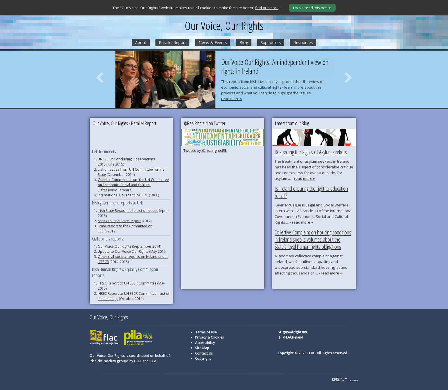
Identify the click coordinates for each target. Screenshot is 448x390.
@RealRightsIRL (293, 332)
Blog (243, 42)
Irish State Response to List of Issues (128, 210)
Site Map (202, 347)
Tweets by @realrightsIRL (205, 150)
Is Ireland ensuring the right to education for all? (311, 192)
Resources (303, 42)
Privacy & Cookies (209, 337)
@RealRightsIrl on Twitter (204, 123)
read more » (231, 98)
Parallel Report (172, 42)
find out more (267, 7)
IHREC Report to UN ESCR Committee (127, 283)
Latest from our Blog (292, 123)
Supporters (271, 42)
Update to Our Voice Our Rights (123, 251)
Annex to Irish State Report (119, 220)
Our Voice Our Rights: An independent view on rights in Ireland (275, 67)
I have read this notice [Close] (312, 7)
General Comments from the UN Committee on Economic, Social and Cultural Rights (133, 184)
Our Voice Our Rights (114, 246)
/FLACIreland (290, 337)
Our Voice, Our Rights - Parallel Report (124, 123)
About (140, 42)
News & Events (213, 42)
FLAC (104, 338)
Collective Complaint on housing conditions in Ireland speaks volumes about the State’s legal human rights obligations (313, 239)
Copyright (203, 358)
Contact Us (204, 353)
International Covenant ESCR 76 (123, 195)
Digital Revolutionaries (345, 379)
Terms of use (206, 332)
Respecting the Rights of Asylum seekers (311, 152)
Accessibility (205, 342)
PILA (138, 338)
